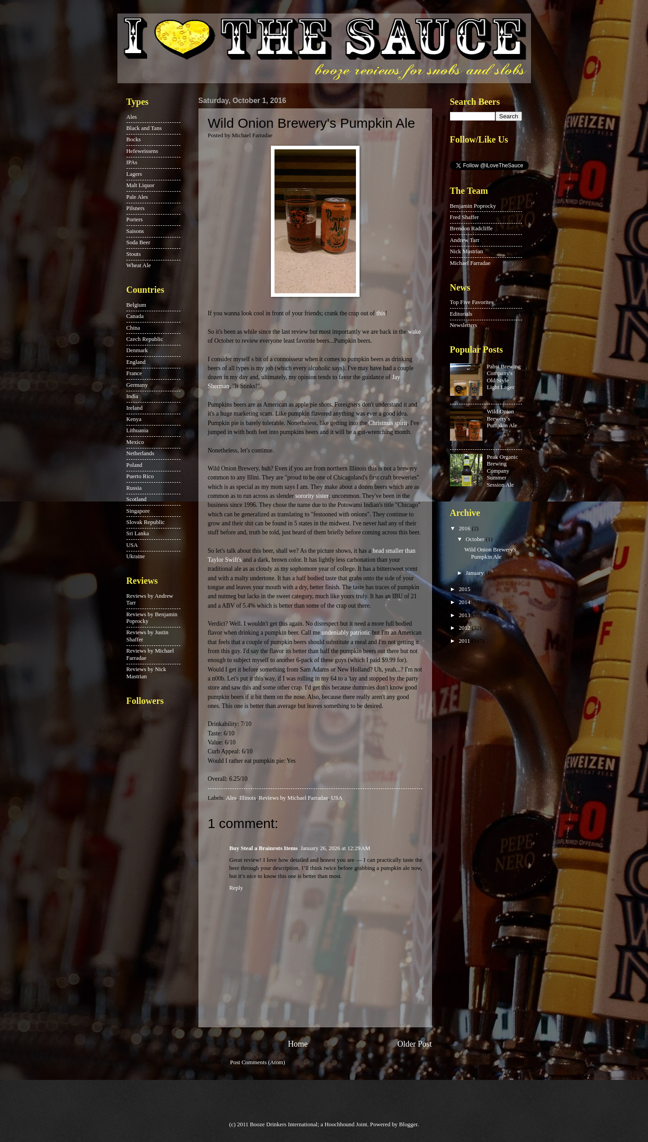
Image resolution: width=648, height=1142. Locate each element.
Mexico (135, 442)
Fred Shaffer (464, 217)
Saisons (135, 231)
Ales (231, 798)
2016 (465, 528)
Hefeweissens (142, 151)
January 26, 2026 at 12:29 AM (335, 848)
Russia (134, 488)
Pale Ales (137, 197)
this (380, 313)
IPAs (132, 162)
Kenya (134, 419)
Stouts (133, 254)
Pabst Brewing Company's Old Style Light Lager (504, 376)
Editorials (461, 314)
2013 (465, 615)
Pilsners (135, 208)
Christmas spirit (388, 423)
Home (298, 1043)
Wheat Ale (138, 265)
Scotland (136, 499)
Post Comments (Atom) (257, 1062)
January (475, 573)
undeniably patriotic (346, 632)
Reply (236, 888)
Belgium (136, 305)
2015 (465, 589)
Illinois (247, 798)
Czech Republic (144, 339)
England (136, 362)
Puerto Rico (140, 476)
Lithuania (137, 430)
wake (414, 331)
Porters (134, 219)
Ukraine (135, 556)
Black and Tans (144, 128)
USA (336, 798)
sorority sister (311, 496)
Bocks (133, 139)
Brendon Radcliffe (471, 228)
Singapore (138, 511)
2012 (465, 628)
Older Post (414, 1043)
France (134, 373)
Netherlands (140, 453)
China (133, 328)
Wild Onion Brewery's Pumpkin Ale (502, 418)
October (476, 539)
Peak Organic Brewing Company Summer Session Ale (502, 471)
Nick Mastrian (466, 251)
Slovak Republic (145, 522)
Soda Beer (138, 242)
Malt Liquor (140, 185)
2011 (465, 641)
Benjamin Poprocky (473, 206)
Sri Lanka (137, 533)
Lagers (134, 174)
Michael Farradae (470, 263)
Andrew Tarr (465, 240)
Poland (134, 465)
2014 (465, 602)
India (132, 396)
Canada (135, 316)
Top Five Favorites (472, 302)
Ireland (134, 408)
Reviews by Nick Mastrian (146, 672)
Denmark (137, 350)
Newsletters (463, 325)
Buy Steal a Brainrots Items (264, 848)
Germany (137, 385)
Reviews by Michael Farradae (293, 798)
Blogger (408, 1124)
